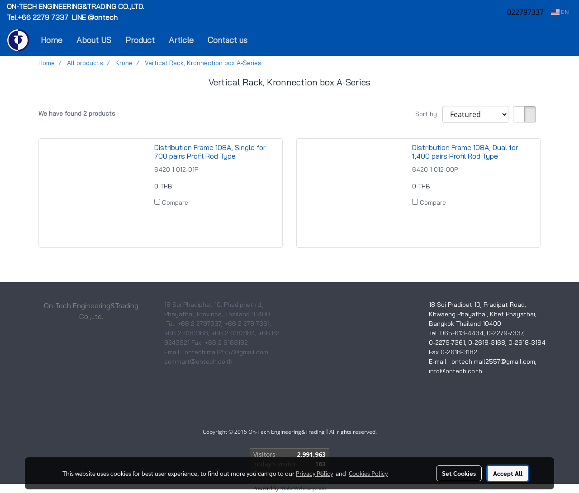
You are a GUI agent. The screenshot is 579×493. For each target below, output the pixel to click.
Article (181, 40)
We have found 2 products (76, 113)
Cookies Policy (368, 473)
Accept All (507, 473)
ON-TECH (76, 6)
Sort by (428, 114)
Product (140, 40)
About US (93, 40)
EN (560, 12)
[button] (268, 40)
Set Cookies (459, 473)
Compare (175, 202)
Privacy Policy (314, 473)
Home (51, 40)
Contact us (227, 40)
